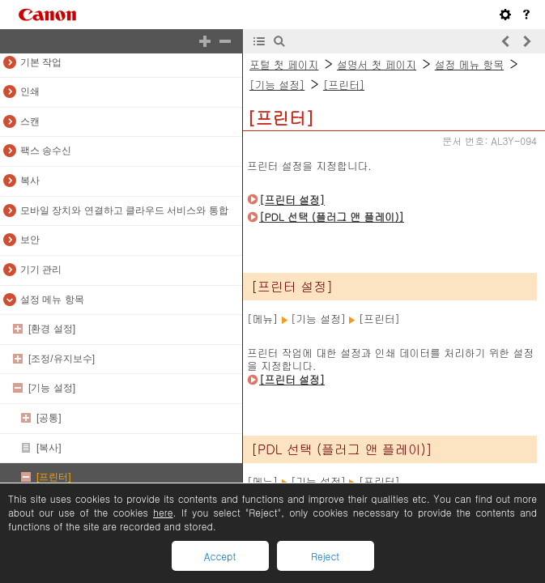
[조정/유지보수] (61, 358)
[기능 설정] (51, 388)
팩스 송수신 (45, 150)
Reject (325, 556)
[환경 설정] (51, 328)
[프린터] (53, 477)
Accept (220, 556)
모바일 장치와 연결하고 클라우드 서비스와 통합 (124, 210)
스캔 (30, 121)
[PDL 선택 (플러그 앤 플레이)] (331, 216)
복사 (30, 180)
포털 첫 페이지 (283, 64)
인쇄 (30, 91)
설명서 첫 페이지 (376, 64)
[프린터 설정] (292, 199)
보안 (30, 239)
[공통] (49, 417)
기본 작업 (41, 62)
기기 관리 (41, 269)
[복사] (49, 447)
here (162, 512)
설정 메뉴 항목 (52, 299)
